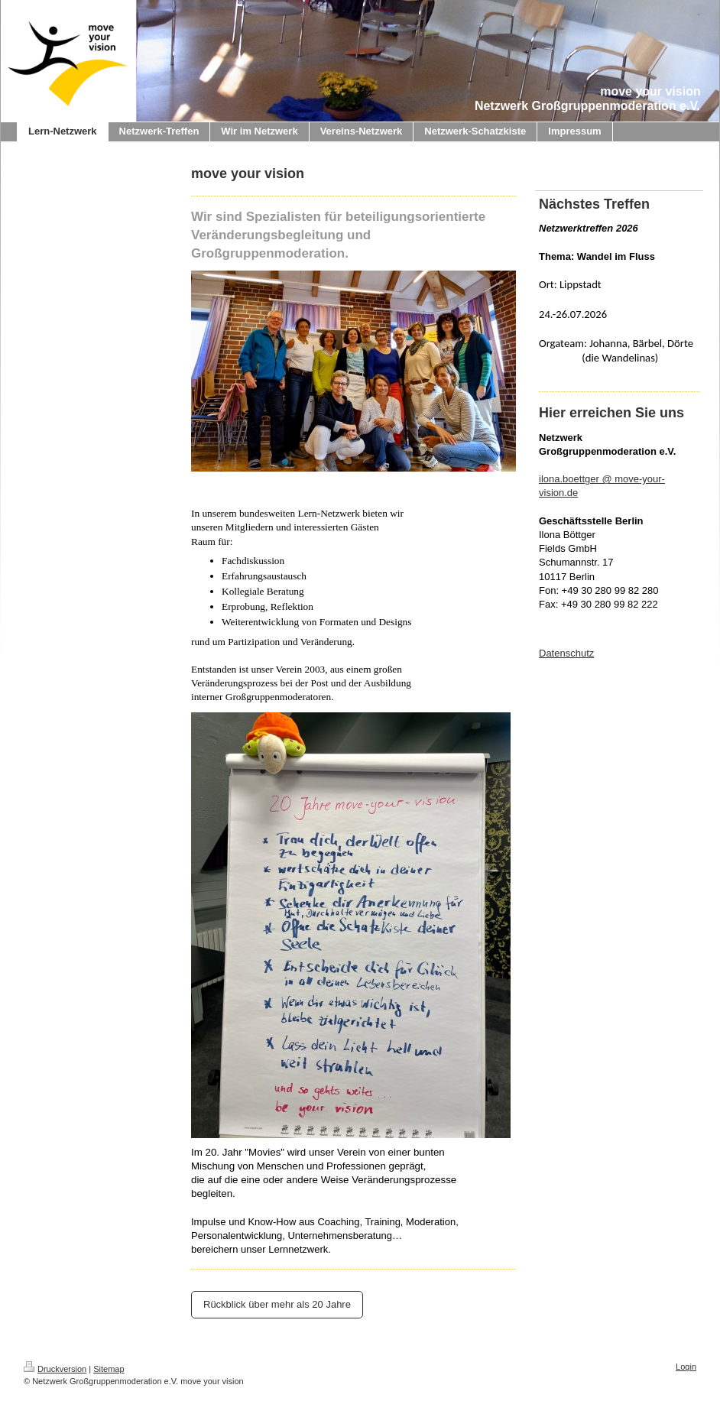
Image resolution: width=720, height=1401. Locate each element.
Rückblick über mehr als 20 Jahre (277, 1304)
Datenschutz (566, 653)
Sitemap (108, 1368)
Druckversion (55, 1368)
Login (686, 1366)
